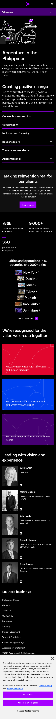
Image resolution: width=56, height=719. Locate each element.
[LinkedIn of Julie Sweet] (21, 485)
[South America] (28, 304)
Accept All (28, 694)
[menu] (3, 4)
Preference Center (11, 599)
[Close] (52, 658)
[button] (28, 205)
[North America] (28, 272)
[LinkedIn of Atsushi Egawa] (21, 557)
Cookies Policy (45, 685)
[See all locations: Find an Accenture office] (28, 318)
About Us (6, 610)
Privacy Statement (11, 631)
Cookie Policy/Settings (13, 642)
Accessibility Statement (13, 647)
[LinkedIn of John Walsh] (21, 533)
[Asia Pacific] (28, 291)
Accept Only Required (28, 703)
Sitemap (6, 626)
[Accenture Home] (28, 4)
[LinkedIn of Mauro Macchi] (21, 509)
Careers (6, 605)
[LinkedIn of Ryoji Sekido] (21, 581)
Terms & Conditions (11, 636)
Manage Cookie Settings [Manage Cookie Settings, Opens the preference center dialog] (28, 711)
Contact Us (7, 615)
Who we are (7, 11)
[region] (28, 687)
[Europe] (28, 278)
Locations (7, 620)
